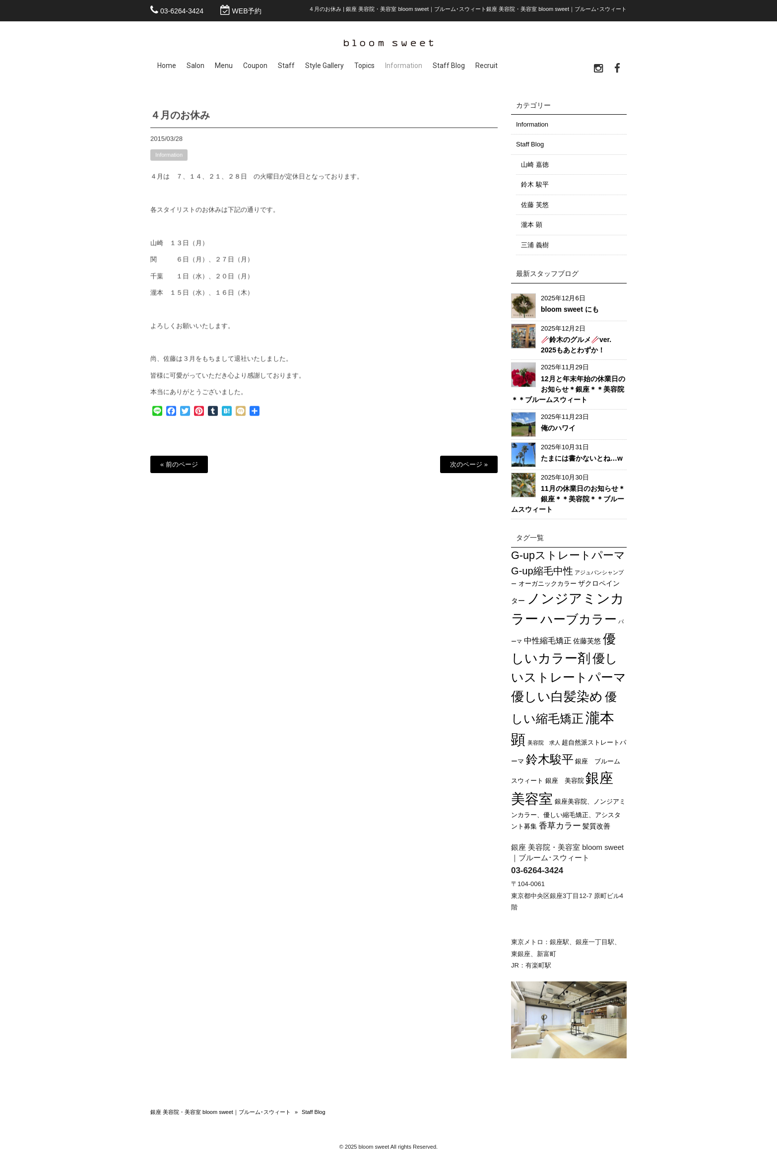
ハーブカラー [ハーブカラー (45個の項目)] (578, 619)
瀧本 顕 (531, 224)
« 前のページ (179, 464)
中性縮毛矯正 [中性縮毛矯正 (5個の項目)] (548, 640)
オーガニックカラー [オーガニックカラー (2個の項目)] (547, 583)
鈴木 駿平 (535, 184)
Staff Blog (530, 144)
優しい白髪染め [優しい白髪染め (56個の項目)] (557, 696)
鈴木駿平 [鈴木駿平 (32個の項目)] (550, 759)
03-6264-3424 (181, 11)
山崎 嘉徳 (535, 164)
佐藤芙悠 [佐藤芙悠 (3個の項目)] (587, 641)
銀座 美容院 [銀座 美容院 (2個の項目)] (564, 780)
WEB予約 (247, 11)
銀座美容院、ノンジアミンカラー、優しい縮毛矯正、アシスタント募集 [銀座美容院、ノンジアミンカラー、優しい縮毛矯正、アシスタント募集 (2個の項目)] (568, 814)
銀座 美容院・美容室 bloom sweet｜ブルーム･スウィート (220, 1112)
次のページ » (469, 464)
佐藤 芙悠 (535, 204)
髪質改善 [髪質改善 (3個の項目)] (596, 826)
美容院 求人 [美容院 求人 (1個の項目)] (543, 743)
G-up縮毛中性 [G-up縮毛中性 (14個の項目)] (542, 570)
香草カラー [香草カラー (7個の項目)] (560, 825)
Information (169, 160)
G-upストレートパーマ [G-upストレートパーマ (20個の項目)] (568, 555)
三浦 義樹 (535, 245)
